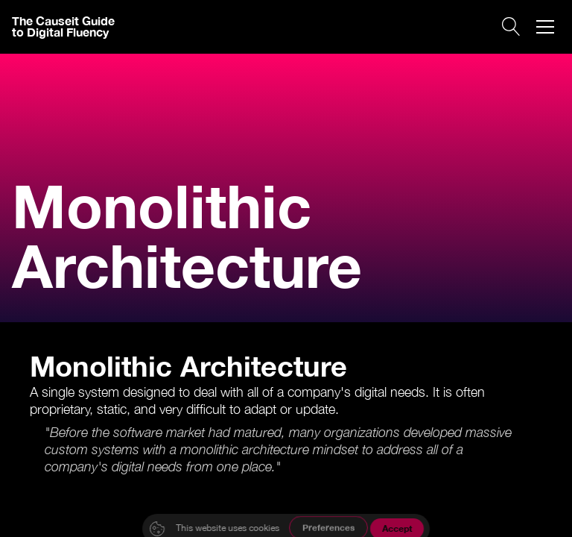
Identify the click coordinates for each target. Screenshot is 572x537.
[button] (545, 27)
